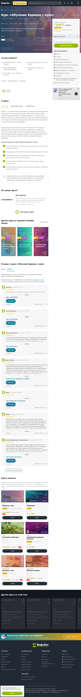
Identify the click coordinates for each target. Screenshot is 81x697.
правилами (36, 280)
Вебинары (4, 664)
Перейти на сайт (66, 45)
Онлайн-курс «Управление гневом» (18, 379)
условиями (41, 281)
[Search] (60, 3)
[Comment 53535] (41, 440)
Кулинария (22, 81)
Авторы (3, 659)
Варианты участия (66, 36)
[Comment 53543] (22, 414)
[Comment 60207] (28, 311)
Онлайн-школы (5, 662)
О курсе (3, 269)
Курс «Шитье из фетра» (14, 457)
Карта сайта (45, 666)
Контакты (44, 656)
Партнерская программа (28, 677)
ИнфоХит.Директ (26, 667)
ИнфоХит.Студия (26, 662)
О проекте (45, 654)
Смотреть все (44, 222)
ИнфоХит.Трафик (26, 664)
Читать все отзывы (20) (14, 470)
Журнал (3, 667)
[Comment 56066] (29, 333)
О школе (11, 269)
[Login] (78, 3)
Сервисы (23, 659)
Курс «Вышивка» (11, 346)
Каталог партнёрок (26, 679)
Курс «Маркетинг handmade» (15, 401)
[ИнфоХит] (5, 3)
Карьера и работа (13, 81)
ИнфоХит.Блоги (25, 669)
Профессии (4, 656)
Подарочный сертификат (8, 669)
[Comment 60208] (21, 287)
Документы (45, 659)
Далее (12, 517)
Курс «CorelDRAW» (12, 297)
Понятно (12, 693)
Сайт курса (10, 301)
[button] (65, 15)
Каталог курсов (5, 654)
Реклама (23, 656)
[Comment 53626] (21, 392)
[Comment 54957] (27, 360)
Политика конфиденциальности (48, 662)
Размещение (25, 654)
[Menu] (14, 3)
